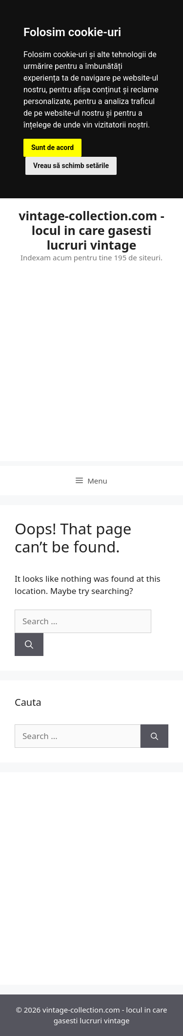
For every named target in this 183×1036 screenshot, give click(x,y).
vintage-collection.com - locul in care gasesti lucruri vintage (91, 230)
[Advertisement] (91, 369)
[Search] (29, 644)
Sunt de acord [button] (52, 147)
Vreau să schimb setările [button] (71, 165)
